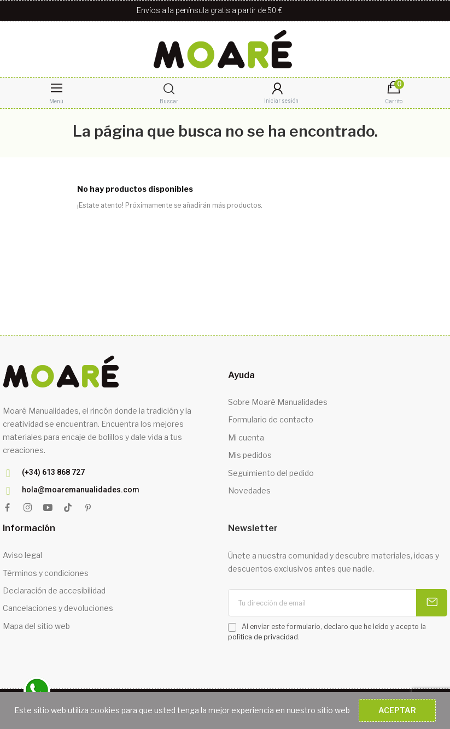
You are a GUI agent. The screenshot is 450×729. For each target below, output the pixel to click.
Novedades (249, 490)
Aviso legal (22, 555)
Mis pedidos (250, 455)
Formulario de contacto (270, 419)
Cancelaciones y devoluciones (58, 608)
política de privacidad (263, 637)
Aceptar (397, 710)
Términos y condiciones (46, 573)
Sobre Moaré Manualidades (278, 402)
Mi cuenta (246, 437)
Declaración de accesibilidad (54, 590)
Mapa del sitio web (36, 626)
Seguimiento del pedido (271, 473)
